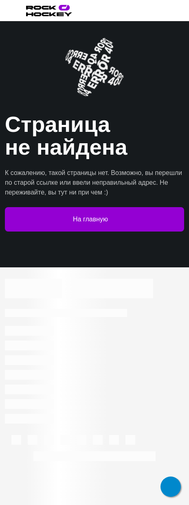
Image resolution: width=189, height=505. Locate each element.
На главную (94, 219)
